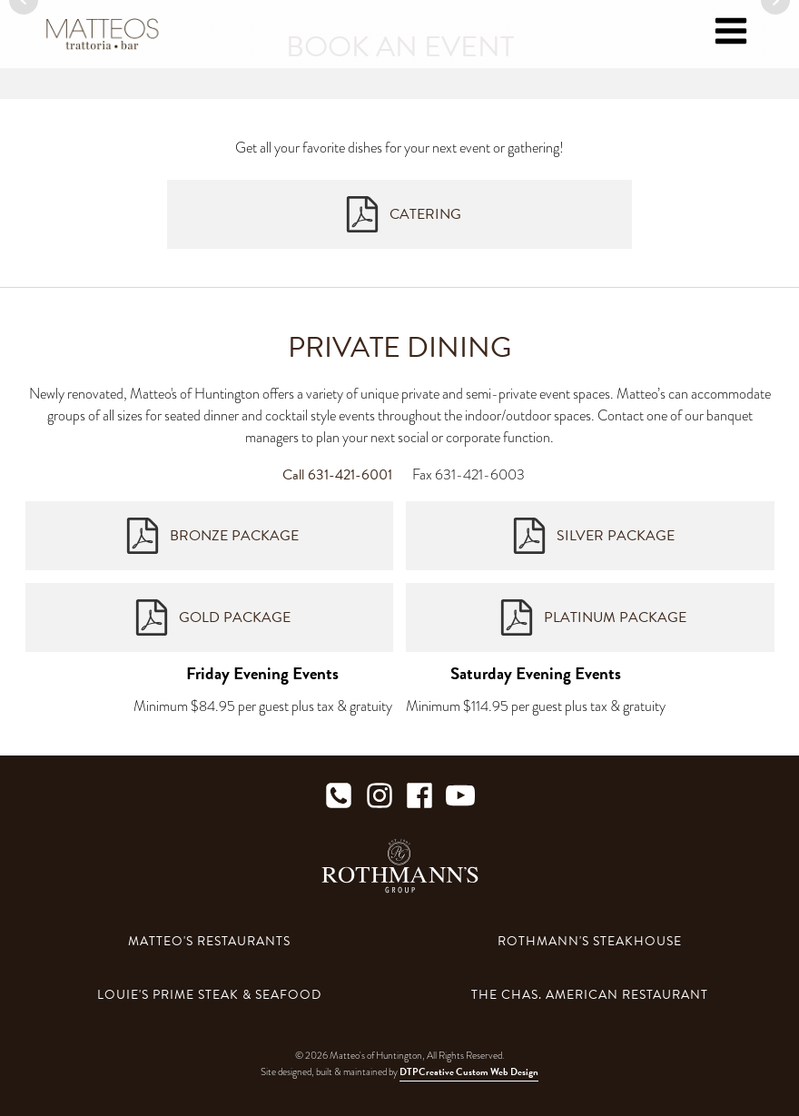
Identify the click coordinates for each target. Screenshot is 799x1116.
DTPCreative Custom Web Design (469, 1072)
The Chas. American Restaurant (589, 994)
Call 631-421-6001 (337, 475)
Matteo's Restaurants (209, 941)
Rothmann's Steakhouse (590, 941)
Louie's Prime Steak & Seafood (209, 994)
